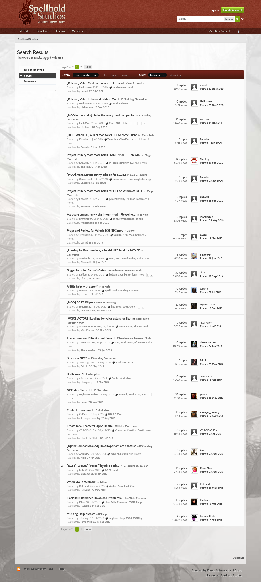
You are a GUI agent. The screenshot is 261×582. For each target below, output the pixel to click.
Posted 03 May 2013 (212, 453)
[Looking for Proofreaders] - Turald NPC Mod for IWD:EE (103, 250)
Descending (157, 74)
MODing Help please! (81, 514)
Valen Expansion (135, 83)
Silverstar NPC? (77, 358)
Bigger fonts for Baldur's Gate (86, 270)
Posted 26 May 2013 (211, 487)
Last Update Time (86, 74)
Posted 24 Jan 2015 (211, 346)
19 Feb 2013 (99, 505)
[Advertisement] (130, 542)
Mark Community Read (38, 569)
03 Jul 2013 (106, 438)
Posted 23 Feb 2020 (211, 200)
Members (77, 31)
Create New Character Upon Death (89, 426)
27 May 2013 (99, 490)
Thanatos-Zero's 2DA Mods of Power (90, 338)
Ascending (175, 74)
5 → (144, 123)
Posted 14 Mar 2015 (211, 238)
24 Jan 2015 (105, 350)
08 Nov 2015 (103, 330)
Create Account (232, 10)
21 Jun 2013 (100, 473)
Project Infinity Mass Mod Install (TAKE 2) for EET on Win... (104, 155)
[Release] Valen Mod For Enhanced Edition (95, 83)
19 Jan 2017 (95, 278)
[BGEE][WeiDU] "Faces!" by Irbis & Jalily (93, 466)
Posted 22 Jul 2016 (210, 292)
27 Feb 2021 (96, 91)
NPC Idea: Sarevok (79, 390)
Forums (60, 31)
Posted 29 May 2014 (211, 364)
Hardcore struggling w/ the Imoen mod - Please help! (101, 214)
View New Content (219, 31)
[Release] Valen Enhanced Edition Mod (92, 99)
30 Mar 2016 (104, 310)
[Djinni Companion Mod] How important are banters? (101, 446)
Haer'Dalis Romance (135, 498)
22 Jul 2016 (96, 294)
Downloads (43, 31)
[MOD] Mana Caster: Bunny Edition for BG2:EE (97, 175)
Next (88, 67)
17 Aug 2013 (108, 418)
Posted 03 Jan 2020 (211, 180)
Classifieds (148, 135)
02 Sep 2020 (99, 127)
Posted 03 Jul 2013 (211, 433)
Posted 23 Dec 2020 (212, 88)
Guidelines (238, 557)
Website (24, 31)
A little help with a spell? (83, 286)
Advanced (242, 18)
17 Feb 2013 (104, 522)
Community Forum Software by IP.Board (217, 570)
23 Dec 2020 (101, 107)
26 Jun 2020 (98, 147)
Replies (114, 74)
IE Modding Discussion (134, 99)
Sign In (215, 10)
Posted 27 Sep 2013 (211, 276)
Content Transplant (79, 410)
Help (62, 569)
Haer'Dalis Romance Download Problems (94, 498)
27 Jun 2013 (94, 457)
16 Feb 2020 (102, 222)
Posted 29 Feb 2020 (211, 162)
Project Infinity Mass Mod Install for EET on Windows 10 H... (105, 191)
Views (125, 74)
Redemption (93, 374)
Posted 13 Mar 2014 (211, 379)
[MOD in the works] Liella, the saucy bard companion (101, 115)
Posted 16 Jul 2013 (210, 326)
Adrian (103, 482)
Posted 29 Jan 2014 (211, 123)
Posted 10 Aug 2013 (211, 415)
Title (104, 74)
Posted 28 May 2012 (211, 397)
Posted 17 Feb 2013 (211, 519)
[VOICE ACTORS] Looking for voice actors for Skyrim (101, 318)
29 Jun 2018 (99, 262)
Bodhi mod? (75, 374)
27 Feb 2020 (98, 206)
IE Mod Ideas (101, 390)
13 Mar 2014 (102, 382)
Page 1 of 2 (67, 67)
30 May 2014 (96, 366)
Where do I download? (81, 482)
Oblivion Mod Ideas (126, 426)
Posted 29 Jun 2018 (211, 258)
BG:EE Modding (138, 174)
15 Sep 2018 (96, 242)
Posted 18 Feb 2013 (211, 503)
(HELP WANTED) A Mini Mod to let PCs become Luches (103, 135)
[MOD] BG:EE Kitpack (81, 302)
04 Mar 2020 (99, 166)
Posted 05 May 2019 (212, 220)
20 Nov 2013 (95, 402)
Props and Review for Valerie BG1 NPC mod (95, 231)
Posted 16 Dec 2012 (211, 308)
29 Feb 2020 (98, 182)
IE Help (143, 214)
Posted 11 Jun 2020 (211, 142)
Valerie (131, 230)
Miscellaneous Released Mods (125, 270)
